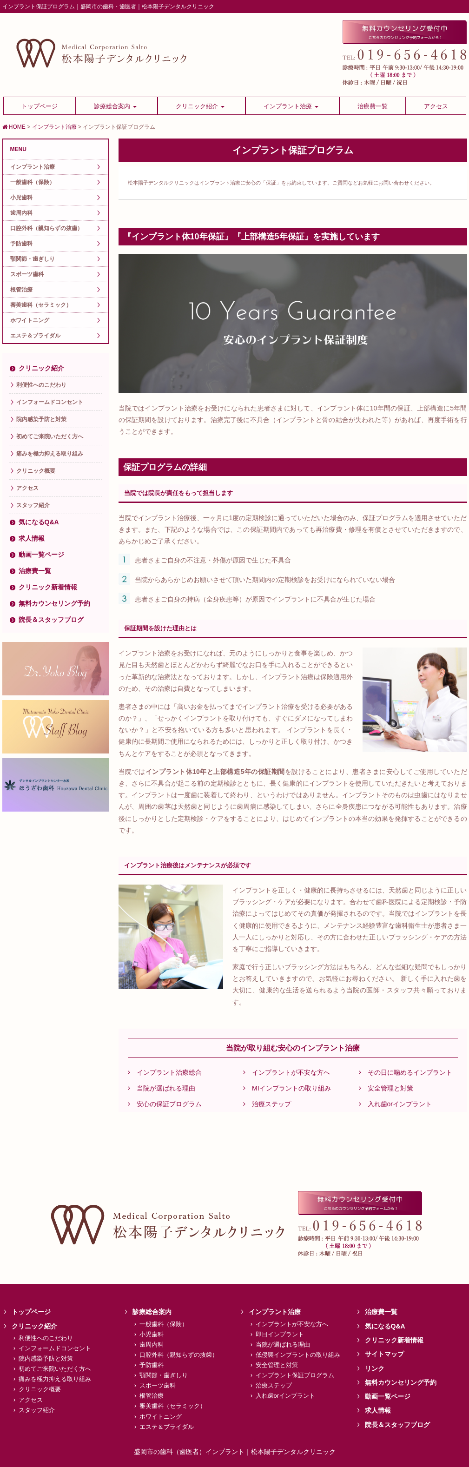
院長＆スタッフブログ (51, 619)
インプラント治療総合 (165, 1072)
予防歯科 (21, 243)
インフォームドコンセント (49, 402)
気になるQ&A (39, 522)
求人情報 (32, 538)
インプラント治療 (54, 127)
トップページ (31, 1311)
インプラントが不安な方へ (286, 1072)
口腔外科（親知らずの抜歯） (46, 228)
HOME (14, 127)
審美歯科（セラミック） (41, 305)
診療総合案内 (152, 1311)
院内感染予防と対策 (41, 419)
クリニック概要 (35, 471)
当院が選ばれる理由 (161, 1088)
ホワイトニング (29, 320)
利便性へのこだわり (41, 385)
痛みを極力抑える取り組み (49, 453)
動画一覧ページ (41, 554)
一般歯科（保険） (32, 182)
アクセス (27, 488)
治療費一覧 (35, 571)
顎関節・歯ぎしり (32, 259)
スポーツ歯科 (27, 274)
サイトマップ (384, 1354)
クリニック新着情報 (48, 587)
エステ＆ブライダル (35, 335)
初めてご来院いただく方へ (49, 436)
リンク (374, 1368)
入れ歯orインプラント (395, 1104)
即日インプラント (280, 1334)
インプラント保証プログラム (295, 1375)
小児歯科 (21, 197)
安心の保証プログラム (165, 1104)
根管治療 (21, 289)
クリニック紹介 (41, 368)
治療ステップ (267, 1104)
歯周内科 (21, 213)
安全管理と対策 (386, 1088)
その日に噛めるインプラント (405, 1072)
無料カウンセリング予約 (54, 603)
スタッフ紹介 (33, 505)
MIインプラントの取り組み (287, 1088)
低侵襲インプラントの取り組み (298, 1354)
